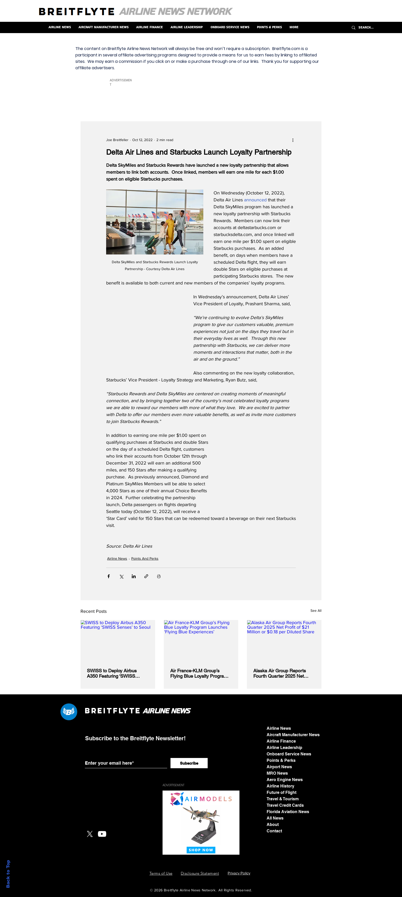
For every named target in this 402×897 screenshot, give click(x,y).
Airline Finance (281, 741)
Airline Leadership (284, 747)
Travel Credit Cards (285, 805)
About (273, 824)
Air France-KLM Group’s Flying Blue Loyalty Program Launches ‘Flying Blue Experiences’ (199, 673)
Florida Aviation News (288, 811)
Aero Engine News (285, 779)
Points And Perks (144, 558)
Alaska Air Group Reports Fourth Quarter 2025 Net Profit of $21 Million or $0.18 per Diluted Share (282, 673)
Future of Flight (281, 792)
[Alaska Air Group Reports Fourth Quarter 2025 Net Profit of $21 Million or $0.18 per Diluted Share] (284, 641)
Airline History (280, 786)
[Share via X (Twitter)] (121, 576)
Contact (274, 831)
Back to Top (8, 874)
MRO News (277, 773)
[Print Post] (158, 576)
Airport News (279, 766)
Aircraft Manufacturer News (293, 734)
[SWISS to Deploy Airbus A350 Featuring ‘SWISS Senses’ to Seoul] (118, 641)
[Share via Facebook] (108, 576)
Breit (99, 710)
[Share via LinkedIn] (133, 576)
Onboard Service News (289, 754)
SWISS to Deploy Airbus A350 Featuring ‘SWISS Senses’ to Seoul (112, 673)
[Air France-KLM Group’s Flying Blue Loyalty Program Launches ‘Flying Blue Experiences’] (201, 641)
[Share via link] (146, 576)
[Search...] (374, 27)
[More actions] (293, 140)
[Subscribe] (189, 763)
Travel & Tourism (283, 798)
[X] (90, 834)
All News (275, 818)
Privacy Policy (239, 873)
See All (315, 610)
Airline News (117, 558)
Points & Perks (281, 760)
